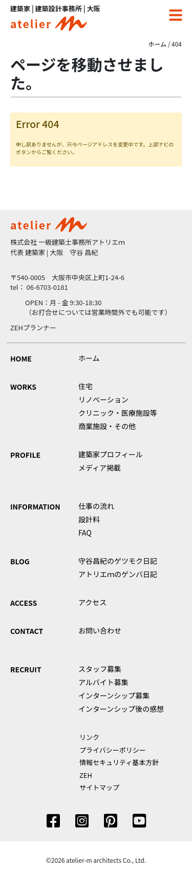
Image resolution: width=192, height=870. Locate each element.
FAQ (85, 532)
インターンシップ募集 (114, 695)
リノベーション (103, 399)
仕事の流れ (96, 506)
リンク (89, 737)
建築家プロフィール (110, 454)
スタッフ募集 (99, 669)
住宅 (85, 386)
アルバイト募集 (103, 682)
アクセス (92, 602)
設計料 (89, 519)
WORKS (23, 386)
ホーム (157, 43)
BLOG (20, 561)
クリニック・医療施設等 (117, 413)
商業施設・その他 (107, 426)
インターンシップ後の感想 (121, 709)
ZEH (85, 775)
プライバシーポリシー (112, 750)
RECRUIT (25, 669)
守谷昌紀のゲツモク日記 (117, 561)
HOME (21, 358)
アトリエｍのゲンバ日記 (117, 574)
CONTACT (26, 631)
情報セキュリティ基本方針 (119, 762)
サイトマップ (99, 787)
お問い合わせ (99, 630)
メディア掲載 (99, 467)
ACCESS (23, 603)
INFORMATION (35, 506)
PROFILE (25, 455)
